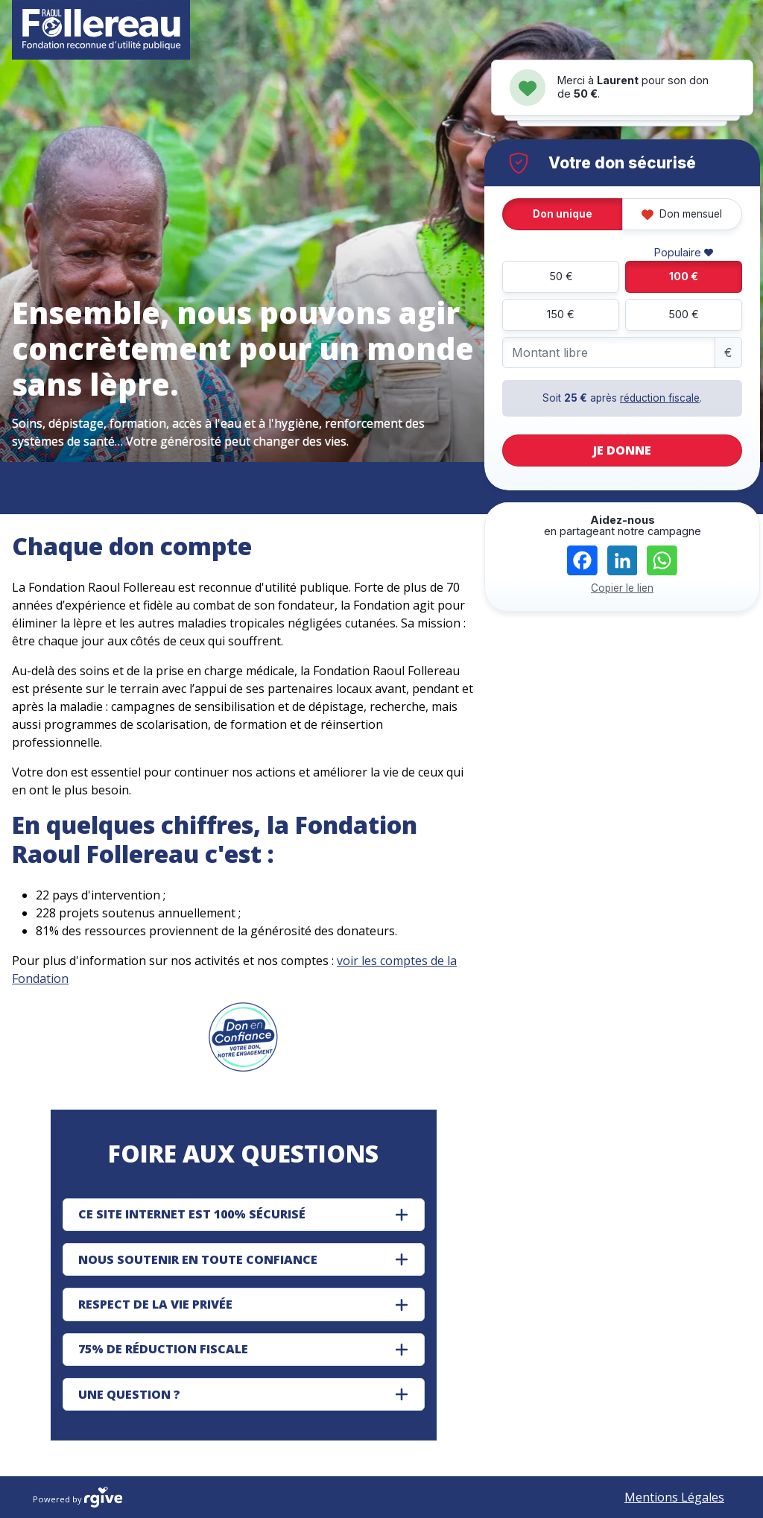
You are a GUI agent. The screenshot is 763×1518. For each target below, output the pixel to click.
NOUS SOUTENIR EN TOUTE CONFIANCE (197, 1259)
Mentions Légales (674, 1497)
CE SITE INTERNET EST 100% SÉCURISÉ (191, 1214)
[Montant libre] (608, 353)
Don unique (562, 214)
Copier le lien (622, 588)
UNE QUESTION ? (129, 1394)
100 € (683, 276)
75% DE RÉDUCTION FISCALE (163, 1349)
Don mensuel (682, 214)
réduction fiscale (660, 398)
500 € (683, 314)
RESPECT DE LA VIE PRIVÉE (155, 1304)
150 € (560, 314)
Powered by (77, 1497)
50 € (561, 276)
